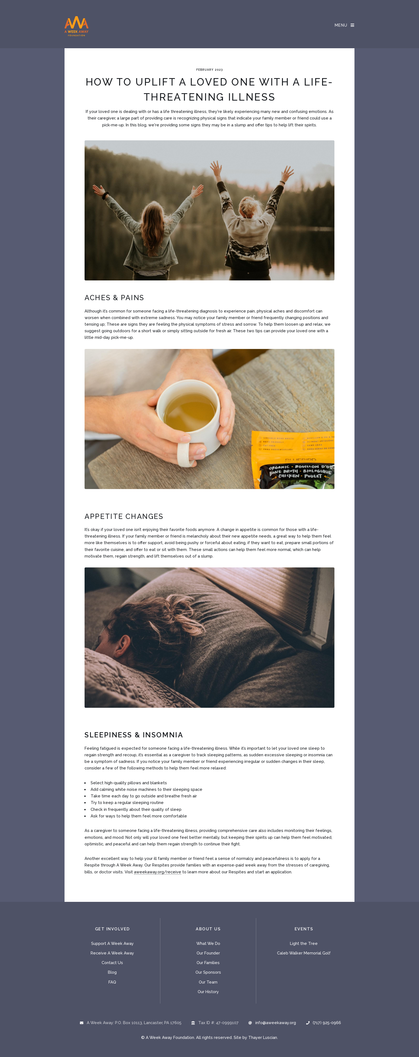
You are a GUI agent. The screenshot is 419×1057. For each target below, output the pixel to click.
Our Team (208, 982)
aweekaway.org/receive (157, 872)
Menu (341, 25)
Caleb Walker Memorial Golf (304, 953)
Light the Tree (304, 943)
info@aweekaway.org (275, 1022)
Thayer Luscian (262, 1037)
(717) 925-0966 (327, 1022)
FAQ (112, 982)
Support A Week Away (112, 943)
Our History (208, 991)
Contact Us (112, 962)
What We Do (208, 943)
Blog (112, 972)
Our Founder (208, 953)
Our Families (208, 962)
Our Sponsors (208, 972)
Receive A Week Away (112, 953)
